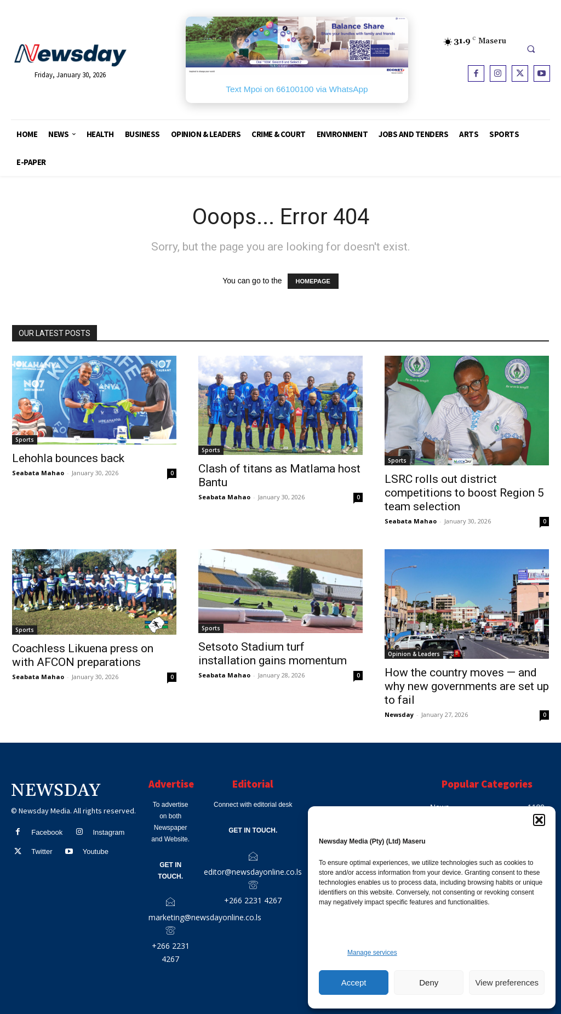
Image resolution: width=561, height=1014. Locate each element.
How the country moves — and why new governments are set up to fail (467, 686)
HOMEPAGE (313, 281)
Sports (24, 439)
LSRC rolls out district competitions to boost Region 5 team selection (464, 492)
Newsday (399, 714)
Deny (428, 982)
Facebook (46, 832)
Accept (354, 982)
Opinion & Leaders (414, 654)
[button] (539, 819)
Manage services (372, 952)
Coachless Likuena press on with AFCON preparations (82, 655)
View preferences (507, 982)
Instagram (108, 832)
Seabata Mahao (38, 473)
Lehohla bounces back (68, 458)
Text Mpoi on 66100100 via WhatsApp (297, 89)
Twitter (41, 851)
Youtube (95, 851)
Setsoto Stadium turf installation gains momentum (272, 653)
